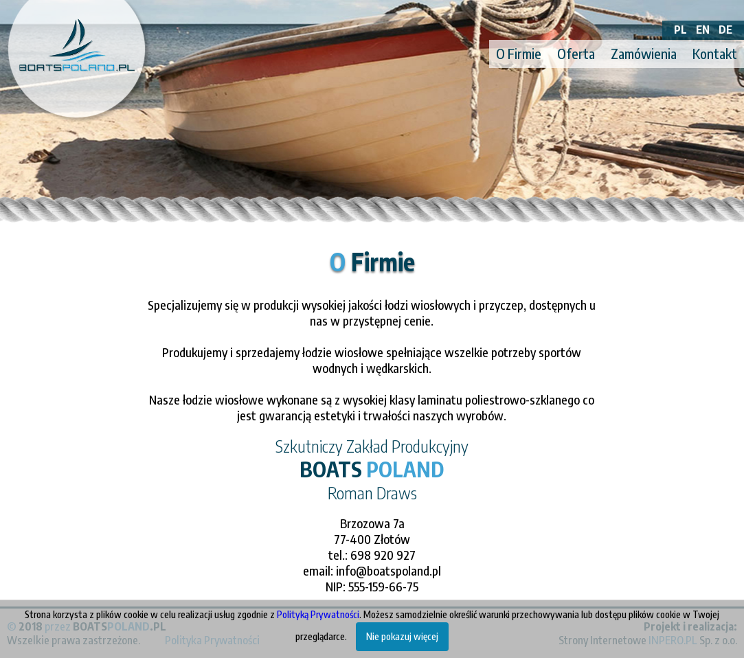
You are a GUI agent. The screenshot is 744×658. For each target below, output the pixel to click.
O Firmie (518, 53)
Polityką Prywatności (318, 614)
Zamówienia (644, 53)
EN (703, 29)
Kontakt (714, 53)
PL (680, 29)
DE (725, 29)
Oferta (576, 53)
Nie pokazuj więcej (402, 636)
